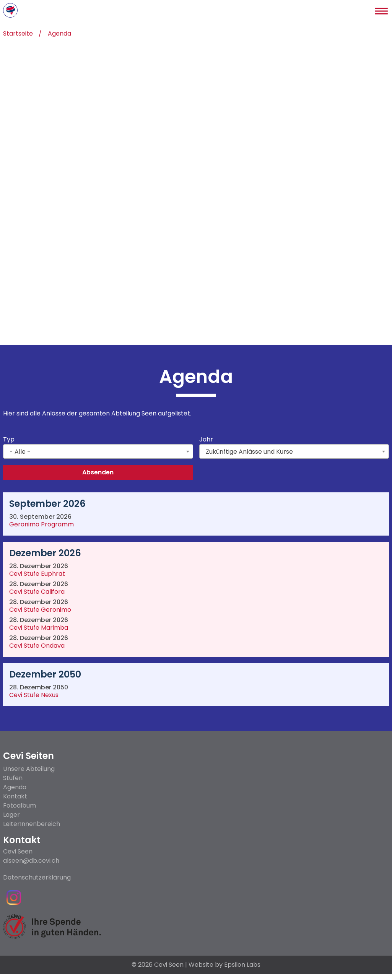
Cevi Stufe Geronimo (40, 610)
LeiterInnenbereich (31, 823)
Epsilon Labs (242, 964)
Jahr (206, 440)
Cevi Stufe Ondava (37, 646)
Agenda (59, 34)
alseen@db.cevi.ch (31, 861)
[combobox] (98, 451)
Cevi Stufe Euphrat (37, 574)
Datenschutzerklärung (37, 878)
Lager (11, 814)
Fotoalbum (19, 805)
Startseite (18, 34)
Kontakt (15, 796)
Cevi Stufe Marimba (38, 628)
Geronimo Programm (41, 525)
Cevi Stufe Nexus (34, 695)
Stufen (13, 778)
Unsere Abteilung (29, 768)
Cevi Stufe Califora (37, 592)
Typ (9, 440)
